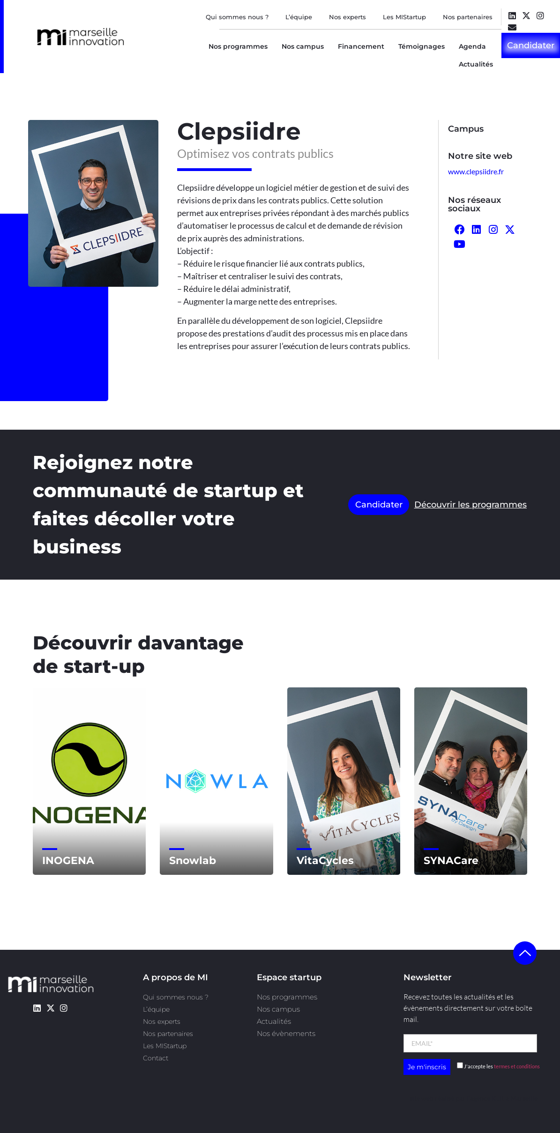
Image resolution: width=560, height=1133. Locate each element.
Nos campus (303, 46)
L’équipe (298, 17)
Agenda (472, 46)
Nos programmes (238, 46)
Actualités (476, 64)
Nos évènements (286, 1033)
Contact (155, 1058)
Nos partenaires (468, 17)
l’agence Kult (485, 1098)
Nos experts (347, 17)
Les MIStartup (404, 17)
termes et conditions (517, 1066)
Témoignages (421, 46)
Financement (361, 46)
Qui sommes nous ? (237, 17)
